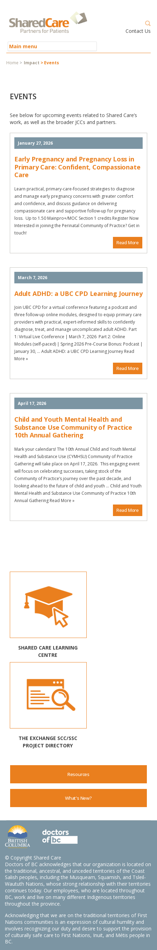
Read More (127, 242)
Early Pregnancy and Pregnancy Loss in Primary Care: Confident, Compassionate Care (77, 167)
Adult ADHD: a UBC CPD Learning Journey (78, 293)
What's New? (78, 798)
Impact (32, 63)
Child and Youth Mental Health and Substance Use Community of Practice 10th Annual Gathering (73, 427)
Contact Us (138, 31)
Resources (78, 774)
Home (12, 63)
